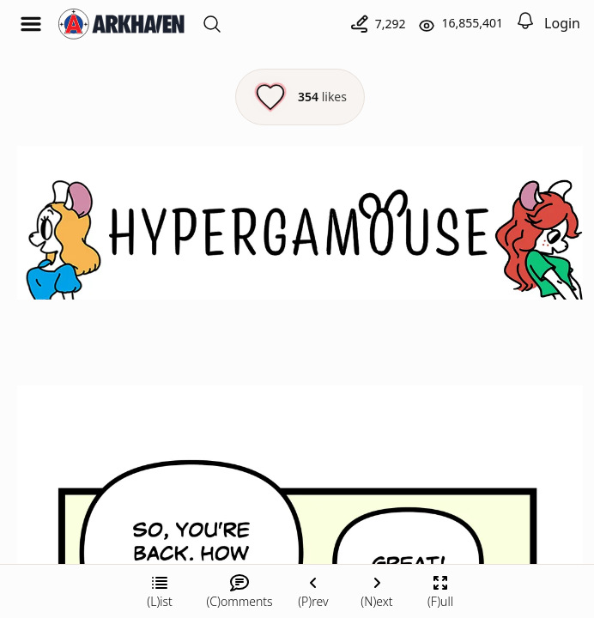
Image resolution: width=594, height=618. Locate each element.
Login (562, 23)
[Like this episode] (300, 97)
